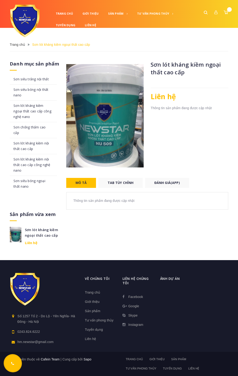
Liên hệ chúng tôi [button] (135, 280)
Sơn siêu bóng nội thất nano (31, 92)
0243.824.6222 (28, 331)
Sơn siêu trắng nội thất (31, 79)
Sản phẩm (118, 14)
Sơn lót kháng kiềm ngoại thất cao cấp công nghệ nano (32, 111)
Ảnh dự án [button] (170, 278)
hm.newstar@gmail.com (35, 342)
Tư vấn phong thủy (155, 14)
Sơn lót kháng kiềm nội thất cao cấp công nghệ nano (31, 165)
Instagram (135, 325)
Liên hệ (90, 25)
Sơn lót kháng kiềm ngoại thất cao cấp (41, 232)
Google (133, 306)
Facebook (135, 297)
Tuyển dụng (66, 25)
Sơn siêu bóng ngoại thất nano (29, 184)
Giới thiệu (91, 14)
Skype (133, 315)
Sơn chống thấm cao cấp (29, 130)
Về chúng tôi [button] (97, 278)
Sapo (88, 359)
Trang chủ (64, 14)
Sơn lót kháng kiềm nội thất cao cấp (31, 146)
